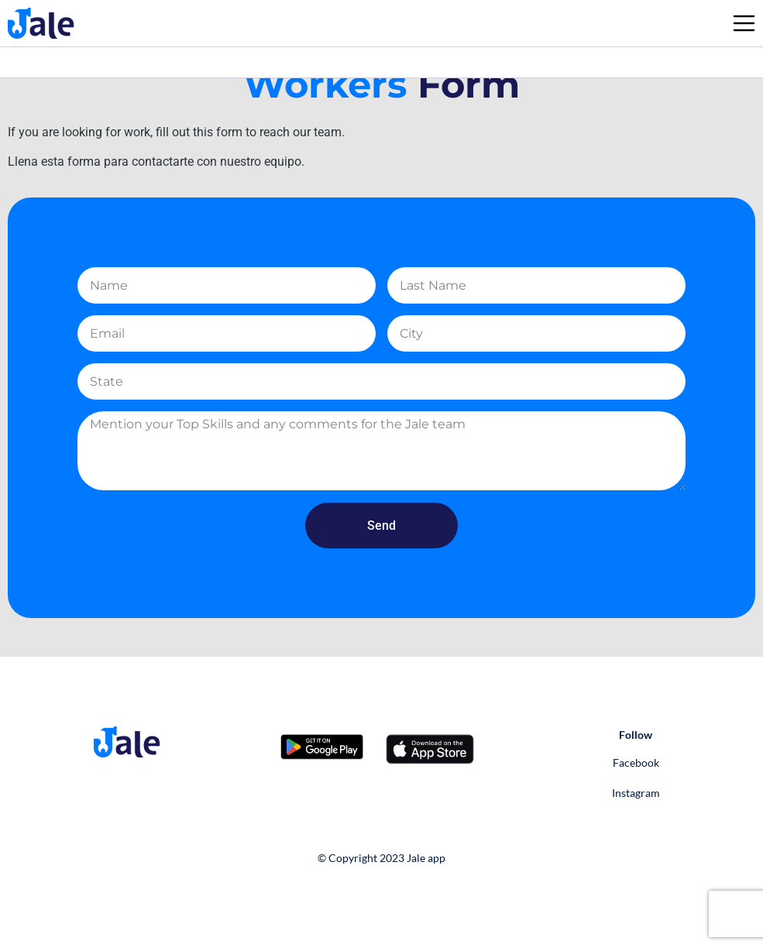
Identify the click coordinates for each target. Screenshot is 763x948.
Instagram (636, 792)
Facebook (636, 762)
